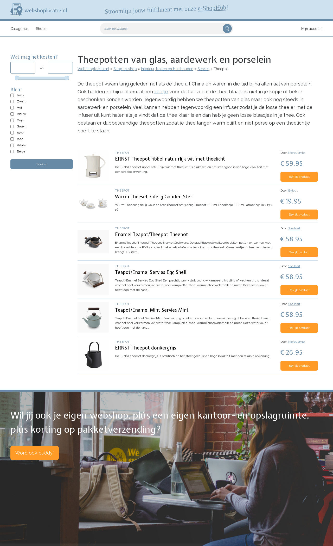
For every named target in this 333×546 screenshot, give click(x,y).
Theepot (122, 153)
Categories (19, 29)
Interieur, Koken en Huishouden (167, 69)
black (20, 95)
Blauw (21, 114)
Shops (41, 29)
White (21, 145)
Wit (19, 107)
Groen (21, 126)
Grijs (20, 120)
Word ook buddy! (34, 453)
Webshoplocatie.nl (93, 69)
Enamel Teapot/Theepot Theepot (151, 234)
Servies (203, 69)
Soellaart (294, 228)
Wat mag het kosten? (34, 57)
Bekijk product (299, 177)
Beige (21, 151)
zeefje (161, 91)
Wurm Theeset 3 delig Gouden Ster (153, 196)
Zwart (21, 101)
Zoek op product (116, 28)
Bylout (293, 190)
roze (20, 139)
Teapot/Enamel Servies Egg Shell (150, 272)
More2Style (296, 153)
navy (20, 132)
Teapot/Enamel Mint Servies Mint (152, 310)
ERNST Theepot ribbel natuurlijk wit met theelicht (170, 159)
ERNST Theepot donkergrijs (145, 348)
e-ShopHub (212, 8)
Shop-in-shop (125, 69)
